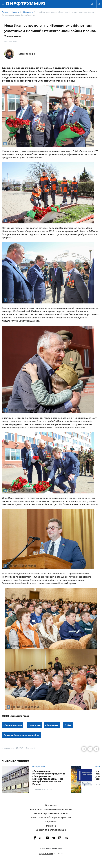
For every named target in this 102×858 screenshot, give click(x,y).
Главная (5, 12)
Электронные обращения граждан (51, 817)
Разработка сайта (46, 854)
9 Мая (68, 725)
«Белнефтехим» (13, 725)
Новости (15, 12)
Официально (28, 12)
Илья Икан (34, 725)
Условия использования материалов (51, 809)
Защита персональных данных (51, 813)
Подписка (50, 821)
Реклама (51, 826)
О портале (51, 805)
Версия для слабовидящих (51, 830)
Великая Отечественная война (21, 735)
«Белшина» (51, 725)
